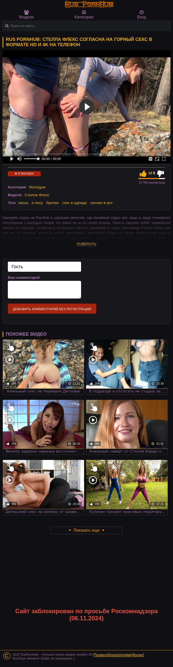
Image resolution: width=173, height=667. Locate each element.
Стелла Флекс (37, 195)
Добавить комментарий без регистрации (52, 309)
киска (23, 203)
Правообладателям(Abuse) (118, 655)
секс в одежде (74, 203)
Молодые (37, 187)
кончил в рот (101, 203)
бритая (52, 203)
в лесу (37, 203)
